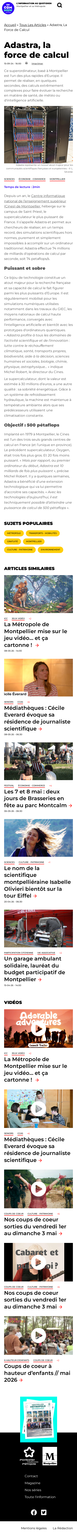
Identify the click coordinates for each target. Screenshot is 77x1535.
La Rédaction (63, 1528)
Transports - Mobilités (43, 533)
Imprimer (37, 63)
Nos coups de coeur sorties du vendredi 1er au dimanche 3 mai (35, 1226)
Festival (9, 785)
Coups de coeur (13, 1214)
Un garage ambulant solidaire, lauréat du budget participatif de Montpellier (34, 968)
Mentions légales (34, 1528)
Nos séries (33, 1490)
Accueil (10, 25)
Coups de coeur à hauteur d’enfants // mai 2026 (37, 1373)
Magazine (32, 1483)
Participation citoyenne (18, 953)
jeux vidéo (18, 618)
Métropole (14, 533)
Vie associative (46, 953)
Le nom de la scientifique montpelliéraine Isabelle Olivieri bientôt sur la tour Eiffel (37, 882)
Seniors (8, 702)
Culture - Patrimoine (20, 549)
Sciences (9, 179)
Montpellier (57, 179)
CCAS (20, 702)
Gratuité (12, 541)
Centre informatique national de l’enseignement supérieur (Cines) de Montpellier (35, 201)
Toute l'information (40, 1497)
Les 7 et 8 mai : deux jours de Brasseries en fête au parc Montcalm (35, 798)
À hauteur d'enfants (16, 1360)
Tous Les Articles (32, 25)
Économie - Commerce (32, 179)
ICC (6, 618)
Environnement (50, 549)
